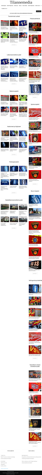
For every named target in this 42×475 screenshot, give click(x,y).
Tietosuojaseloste (4, 468)
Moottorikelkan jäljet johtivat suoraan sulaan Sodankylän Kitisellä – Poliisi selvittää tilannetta (34, 81)
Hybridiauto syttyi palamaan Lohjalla (34, 155)
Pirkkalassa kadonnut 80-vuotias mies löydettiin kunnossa (13, 150)
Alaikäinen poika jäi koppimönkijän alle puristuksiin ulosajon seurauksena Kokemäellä (14, 79)
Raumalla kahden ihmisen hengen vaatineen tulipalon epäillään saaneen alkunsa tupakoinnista (5, 40)
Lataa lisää (14, 44)
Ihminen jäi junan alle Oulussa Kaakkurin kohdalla (22, 224)
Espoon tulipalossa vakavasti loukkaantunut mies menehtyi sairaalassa (33, 205)
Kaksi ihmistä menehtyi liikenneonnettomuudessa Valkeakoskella (14, 66)
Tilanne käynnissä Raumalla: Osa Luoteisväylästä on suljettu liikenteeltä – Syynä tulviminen (35, 342)
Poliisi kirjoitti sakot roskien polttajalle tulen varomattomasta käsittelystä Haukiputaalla (14, 40)
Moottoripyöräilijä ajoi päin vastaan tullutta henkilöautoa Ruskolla (23, 66)
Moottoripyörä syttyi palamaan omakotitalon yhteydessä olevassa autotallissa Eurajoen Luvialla (34, 118)
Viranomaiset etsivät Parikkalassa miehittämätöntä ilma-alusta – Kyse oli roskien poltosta (4, 188)
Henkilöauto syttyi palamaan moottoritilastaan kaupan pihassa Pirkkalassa (34, 180)
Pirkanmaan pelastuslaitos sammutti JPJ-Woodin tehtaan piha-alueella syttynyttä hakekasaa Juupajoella (34, 257)
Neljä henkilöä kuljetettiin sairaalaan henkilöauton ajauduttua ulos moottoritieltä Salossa (4, 79)
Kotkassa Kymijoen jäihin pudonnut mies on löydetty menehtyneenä (23, 187)
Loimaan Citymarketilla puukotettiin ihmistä (13, 187)
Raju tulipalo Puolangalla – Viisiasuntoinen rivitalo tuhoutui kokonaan (23, 40)
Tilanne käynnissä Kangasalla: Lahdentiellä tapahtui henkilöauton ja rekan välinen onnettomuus (22, 29)
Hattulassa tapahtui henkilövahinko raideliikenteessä (13, 212)
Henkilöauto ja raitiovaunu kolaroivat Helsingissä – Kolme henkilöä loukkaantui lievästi (23, 79)
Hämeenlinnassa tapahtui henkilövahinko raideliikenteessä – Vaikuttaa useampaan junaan (23, 213)
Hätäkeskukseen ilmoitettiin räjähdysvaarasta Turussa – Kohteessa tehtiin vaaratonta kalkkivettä (35, 442)
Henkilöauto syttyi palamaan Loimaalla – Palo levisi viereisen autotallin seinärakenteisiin (35, 167)
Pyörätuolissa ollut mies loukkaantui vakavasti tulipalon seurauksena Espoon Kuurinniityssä (35, 218)
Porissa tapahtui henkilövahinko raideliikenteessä (3, 224)
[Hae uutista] (38, 11)
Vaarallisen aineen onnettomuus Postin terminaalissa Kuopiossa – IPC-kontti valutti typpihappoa (35, 429)
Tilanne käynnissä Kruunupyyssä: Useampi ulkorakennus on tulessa (4, 28)
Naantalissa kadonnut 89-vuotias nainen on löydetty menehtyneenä (5, 150)
